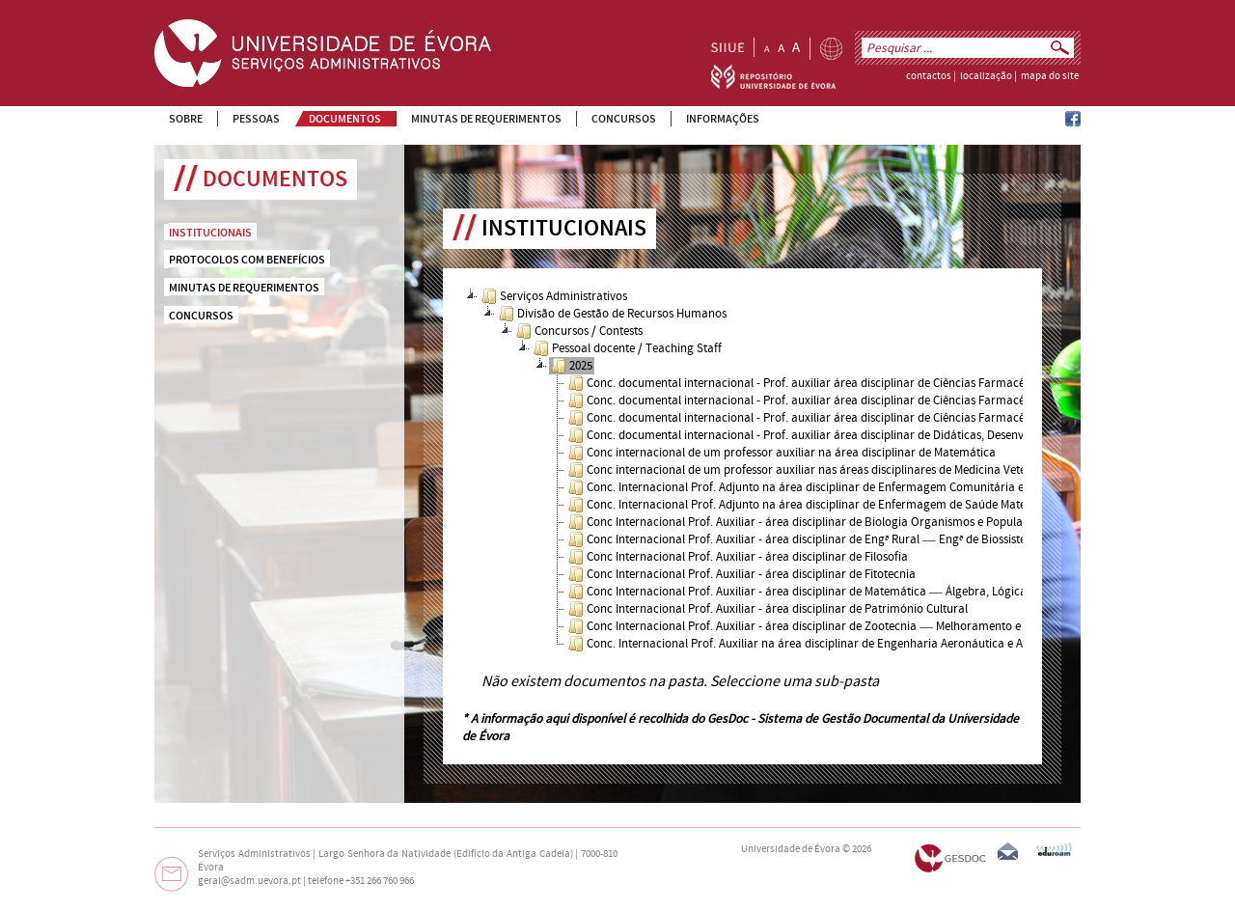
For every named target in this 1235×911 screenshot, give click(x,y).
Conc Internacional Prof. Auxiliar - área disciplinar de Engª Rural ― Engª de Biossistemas (807, 539)
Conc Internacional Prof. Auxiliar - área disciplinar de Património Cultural (768, 609)
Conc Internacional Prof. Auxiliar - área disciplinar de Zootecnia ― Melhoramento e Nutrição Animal (838, 626)
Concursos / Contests (579, 331)
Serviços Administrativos (554, 296)
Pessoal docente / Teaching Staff (628, 348)
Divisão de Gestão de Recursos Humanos (613, 313)
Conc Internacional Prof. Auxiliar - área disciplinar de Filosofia (738, 557)
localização (986, 76)
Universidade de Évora (790, 849)
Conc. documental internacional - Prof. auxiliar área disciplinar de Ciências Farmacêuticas (812, 383)
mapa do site (1050, 76)
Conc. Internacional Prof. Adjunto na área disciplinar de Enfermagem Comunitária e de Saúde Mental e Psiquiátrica (877, 487)
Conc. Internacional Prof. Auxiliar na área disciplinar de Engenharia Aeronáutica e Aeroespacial (825, 643)
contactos (928, 76)
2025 (571, 365)
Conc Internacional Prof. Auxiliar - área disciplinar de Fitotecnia (742, 574)
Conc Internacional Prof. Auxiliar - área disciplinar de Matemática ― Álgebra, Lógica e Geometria (830, 591)
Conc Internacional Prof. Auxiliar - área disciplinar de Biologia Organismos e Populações (807, 522)
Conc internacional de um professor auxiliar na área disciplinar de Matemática (782, 452)
